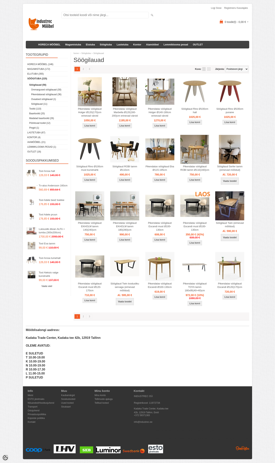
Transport (32, 406)
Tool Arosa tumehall (49, 258)
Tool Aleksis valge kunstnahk (48, 274)
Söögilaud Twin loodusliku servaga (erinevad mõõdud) (125, 287)
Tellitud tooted (102, 403)
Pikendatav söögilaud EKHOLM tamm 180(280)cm (125, 226)
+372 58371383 (142, 415)
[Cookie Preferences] (5, 457)
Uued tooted (67, 403)
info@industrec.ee (143, 422)
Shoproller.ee (242, 448)
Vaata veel (46, 286)
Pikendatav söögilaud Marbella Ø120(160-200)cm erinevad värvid (125, 112)
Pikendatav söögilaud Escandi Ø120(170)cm (230, 285)
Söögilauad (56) (37, 85)
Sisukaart (66, 406)
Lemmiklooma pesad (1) (41, 147)
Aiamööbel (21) (36, 142)
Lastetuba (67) (36, 132)
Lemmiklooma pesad (175, 44)
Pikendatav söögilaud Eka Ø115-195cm (160, 168)
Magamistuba (73, 44)
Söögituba (106, 44)
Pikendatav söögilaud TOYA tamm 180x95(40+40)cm (195, 287)
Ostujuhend (33, 410)
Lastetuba (122, 44)
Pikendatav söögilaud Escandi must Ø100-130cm (160, 226)
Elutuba (90, 44)
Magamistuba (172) (38, 69)
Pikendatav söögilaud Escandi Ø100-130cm (160, 285)
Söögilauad (98, 53)
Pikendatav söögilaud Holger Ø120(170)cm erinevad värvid (90, 112)
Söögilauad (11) (39, 104)
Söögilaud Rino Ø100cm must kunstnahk (89, 168)
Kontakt (32, 422)
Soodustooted (68, 399)
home (76, 53)
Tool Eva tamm (47, 243)
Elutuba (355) (35, 73)
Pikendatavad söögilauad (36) (46, 94)
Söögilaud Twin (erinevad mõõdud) (230, 224)
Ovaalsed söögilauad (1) (43, 99)
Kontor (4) (33, 137)
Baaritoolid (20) (37, 113)
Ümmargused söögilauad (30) (46, 89)
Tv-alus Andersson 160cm (53, 185)
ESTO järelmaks (36, 399)
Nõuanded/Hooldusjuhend (41, 403)
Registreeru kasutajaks (236, 8)
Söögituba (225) (37, 78)
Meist (30, 395)
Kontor (137, 44)
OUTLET (198, 44)
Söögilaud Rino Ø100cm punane (229, 110)
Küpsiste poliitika (36, 418)
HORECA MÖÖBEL (49, 44)
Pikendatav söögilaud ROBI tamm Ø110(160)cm (194, 168)
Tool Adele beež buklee (51, 200)
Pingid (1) (34, 127)
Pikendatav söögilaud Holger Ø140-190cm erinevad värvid (160, 112)
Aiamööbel (152, 44)
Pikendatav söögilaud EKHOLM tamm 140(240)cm (90, 226)
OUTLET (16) (34, 151)
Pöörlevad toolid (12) (39, 123)
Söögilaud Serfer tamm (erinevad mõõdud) (230, 168)
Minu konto (100, 395)
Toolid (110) (35, 108)
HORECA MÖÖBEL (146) (40, 64)
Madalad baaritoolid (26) (41, 118)
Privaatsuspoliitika (37, 414)
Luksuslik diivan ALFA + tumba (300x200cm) (52, 231)
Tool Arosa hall (47, 171)
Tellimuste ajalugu (104, 399)
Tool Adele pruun (48, 214)
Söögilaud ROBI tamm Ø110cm (124, 168)
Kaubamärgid (68, 395)
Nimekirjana (204, 69)
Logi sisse (216, 8)
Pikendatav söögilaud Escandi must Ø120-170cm (90, 287)
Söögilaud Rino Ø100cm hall (194, 110)
